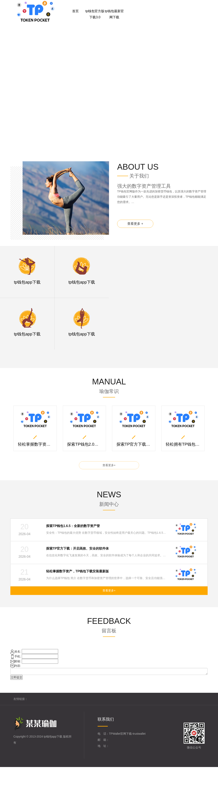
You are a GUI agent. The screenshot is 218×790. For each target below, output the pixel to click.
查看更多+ (108, 466)
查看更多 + (135, 225)
